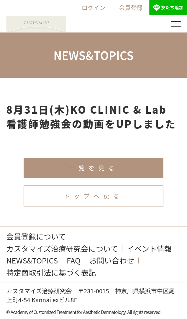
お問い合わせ (111, 260)
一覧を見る (93, 167)
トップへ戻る (93, 195)
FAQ (74, 260)
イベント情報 (149, 248)
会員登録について (36, 236)
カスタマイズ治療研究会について (62, 248)
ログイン (93, 7)
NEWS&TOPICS (32, 260)
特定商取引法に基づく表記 (51, 272)
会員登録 (131, 7)
